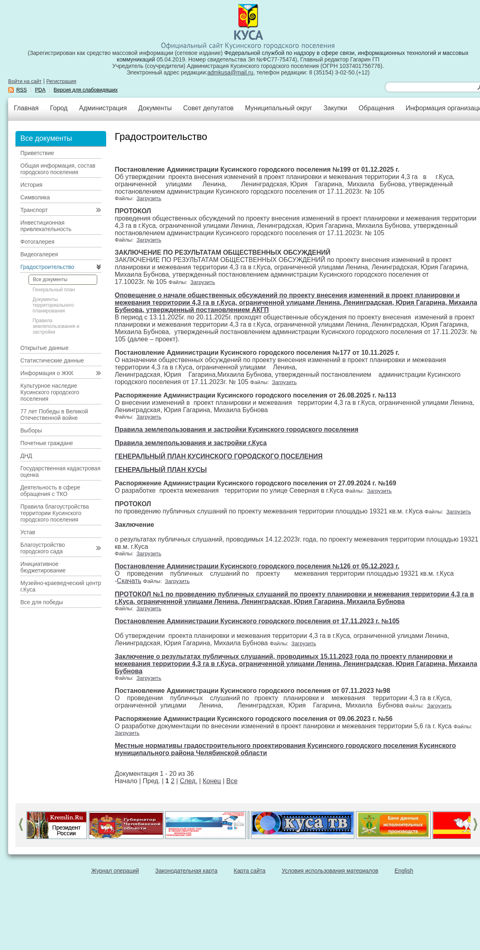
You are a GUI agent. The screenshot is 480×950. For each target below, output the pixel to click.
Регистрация (61, 81)
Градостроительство (47, 267)
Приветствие (37, 153)
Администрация (103, 108)
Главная (26, 108)
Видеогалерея (39, 254)
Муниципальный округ (278, 108)
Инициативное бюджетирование (42, 567)
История (31, 184)
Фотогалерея (37, 241)
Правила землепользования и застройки (56, 326)
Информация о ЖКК (47, 373)
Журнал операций (115, 870)
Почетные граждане (46, 443)
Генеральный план (54, 290)
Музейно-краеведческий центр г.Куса (60, 586)
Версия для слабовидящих (86, 90)
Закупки (335, 108)
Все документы (50, 279)
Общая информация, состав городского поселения (57, 168)
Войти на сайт (24, 81)
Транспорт (34, 210)
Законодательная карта (186, 870)
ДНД (26, 455)
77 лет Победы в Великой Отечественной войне (54, 414)
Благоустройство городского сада (42, 548)
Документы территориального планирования (53, 305)
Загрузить (148, 198)
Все (232, 780)
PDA (40, 90)
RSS (21, 90)
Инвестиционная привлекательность (45, 225)
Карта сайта (250, 870)
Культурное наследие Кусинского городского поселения (49, 392)
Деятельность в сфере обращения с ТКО (50, 490)
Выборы (31, 430)
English (404, 870)
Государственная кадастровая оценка (60, 471)
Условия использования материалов (330, 870)
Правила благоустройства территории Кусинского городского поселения (54, 513)
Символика (35, 197)
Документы (155, 108)
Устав (27, 532)
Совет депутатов (208, 108)
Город (59, 108)
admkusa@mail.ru (230, 72)
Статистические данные (52, 360)
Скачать (129, 580)
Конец (212, 780)
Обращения (376, 108)
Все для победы (41, 602)
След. (188, 780)
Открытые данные (44, 348)
